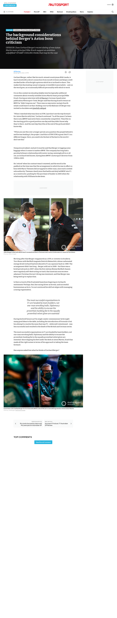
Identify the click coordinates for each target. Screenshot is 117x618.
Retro (82, 12)
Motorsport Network (55, 614)
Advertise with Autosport (99, 594)
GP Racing (17, 71)
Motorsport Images (20, 410)
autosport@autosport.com (100, 591)
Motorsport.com (67, 592)
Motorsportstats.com (68, 595)
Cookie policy (59, 611)
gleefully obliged (39, 108)
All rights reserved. (67, 614)
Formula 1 (27, 12)
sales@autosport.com (98, 600)
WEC (44, 12)
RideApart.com (66, 598)
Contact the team (97, 597)
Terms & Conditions (48, 611)
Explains (90, 12)
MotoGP (37, 12)
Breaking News (71, 12)
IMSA (51, 12)
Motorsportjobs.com (68, 589)
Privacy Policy (69, 611)
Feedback (95, 585)
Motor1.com (65, 586)
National (60, 12)
